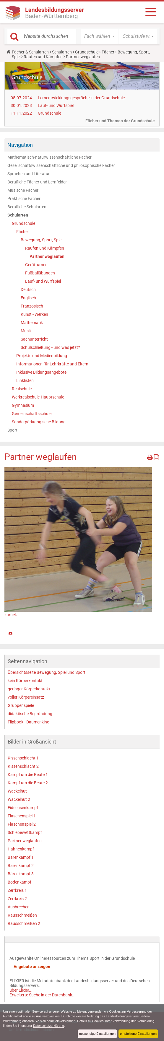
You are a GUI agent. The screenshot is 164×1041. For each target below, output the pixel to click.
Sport (12, 430)
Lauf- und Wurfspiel (56, 105)
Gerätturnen (36, 264)
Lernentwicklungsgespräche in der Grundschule (81, 97)
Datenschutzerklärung (48, 1025)
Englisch (28, 297)
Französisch (32, 306)
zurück (10, 614)
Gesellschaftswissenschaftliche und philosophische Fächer (61, 165)
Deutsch (28, 289)
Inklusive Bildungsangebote (41, 372)
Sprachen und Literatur (28, 173)
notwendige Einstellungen (97, 1033)
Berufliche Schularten (26, 206)
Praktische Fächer (23, 198)
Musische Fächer (22, 190)
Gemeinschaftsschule (31, 413)
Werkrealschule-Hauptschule (38, 397)
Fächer (108, 52)
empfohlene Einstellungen (138, 1033)
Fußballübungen (40, 273)
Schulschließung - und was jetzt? (50, 347)
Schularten (62, 52)
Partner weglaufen (47, 256)
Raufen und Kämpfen (43, 56)
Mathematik (32, 322)
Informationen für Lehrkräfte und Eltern (52, 364)
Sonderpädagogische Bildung (39, 421)
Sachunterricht (34, 339)
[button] (99, 36)
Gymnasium (23, 405)
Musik (26, 330)
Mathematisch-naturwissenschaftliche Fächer (49, 157)
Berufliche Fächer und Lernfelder (37, 182)
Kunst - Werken (34, 314)
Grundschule (86, 52)
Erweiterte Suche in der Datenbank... (42, 995)
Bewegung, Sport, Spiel (41, 240)
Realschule (22, 388)
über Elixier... (21, 990)
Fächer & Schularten (30, 52)
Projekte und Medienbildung (41, 355)
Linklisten (25, 380)
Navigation (20, 145)
